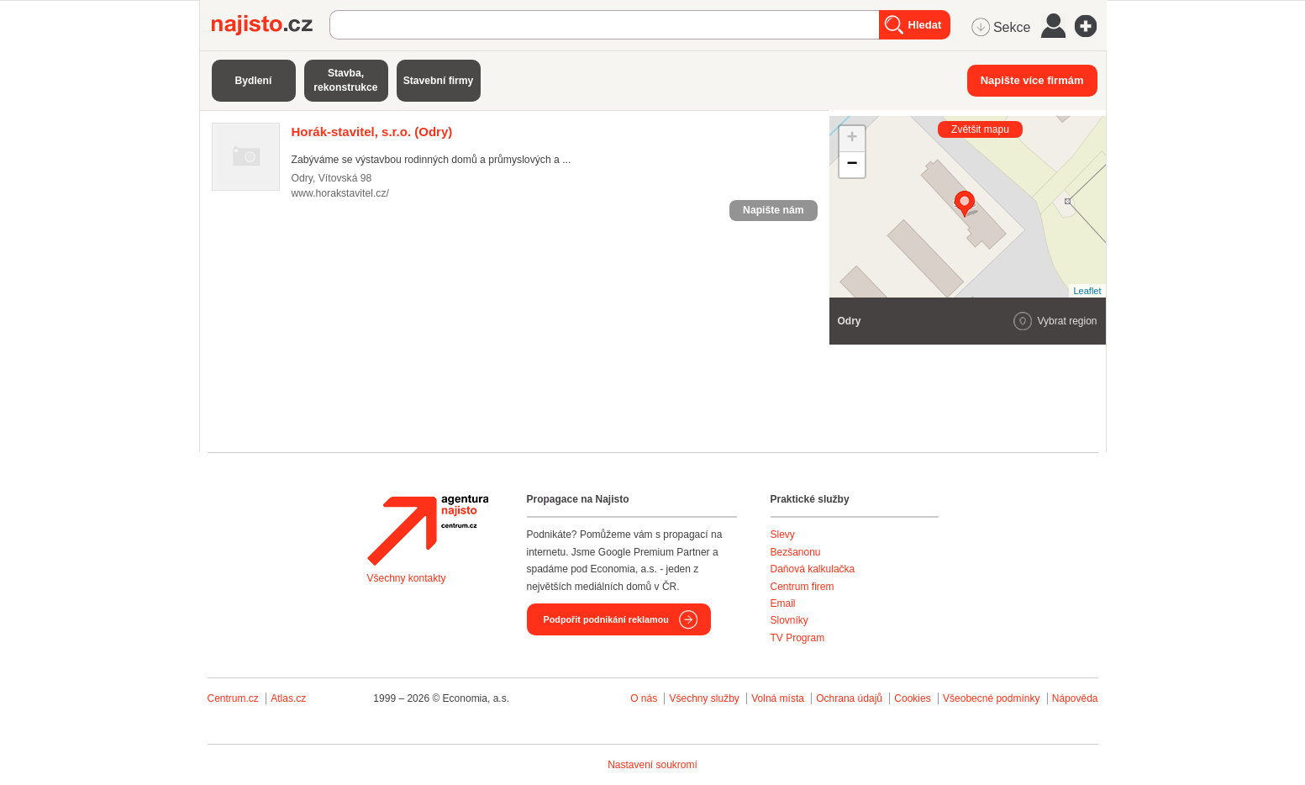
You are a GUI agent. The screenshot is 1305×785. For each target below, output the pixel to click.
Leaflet (1087, 291)
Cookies (912, 698)
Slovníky (789, 620)
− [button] (851, 164)
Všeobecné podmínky (991, 698)
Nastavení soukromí (652, 765)
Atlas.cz (288, 698)
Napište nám (773, 210)
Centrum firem (802, 587)
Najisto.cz (270, 25)
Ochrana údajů (849, 698)
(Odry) (372, 131)
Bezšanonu (796, 552)
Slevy (783, 534)
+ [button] (851, 138)
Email (783, 603)
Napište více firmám (1032, 80)
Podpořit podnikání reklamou (606, 619)
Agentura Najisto (427, 530)
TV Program (798, 638)
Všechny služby (705, 698)
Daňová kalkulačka (813, 569)
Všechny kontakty (406, 578)
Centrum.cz (233, 698)
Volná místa (777, 698)
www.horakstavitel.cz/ (340, 193)
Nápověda (1075, 698)
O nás (643, 698)
